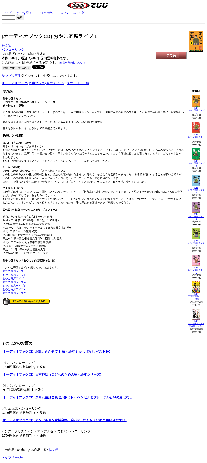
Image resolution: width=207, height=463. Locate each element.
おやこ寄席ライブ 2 (14, 274)
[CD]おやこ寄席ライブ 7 (196, 270)
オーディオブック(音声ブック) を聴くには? (33, 83)
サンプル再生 (11, 75)
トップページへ (13, 457)
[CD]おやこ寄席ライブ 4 (196, 190)
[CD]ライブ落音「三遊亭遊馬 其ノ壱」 (196, 323)
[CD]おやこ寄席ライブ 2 (196, 136)
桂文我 (6, 45)
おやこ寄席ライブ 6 (14, 289)
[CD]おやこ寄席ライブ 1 (196, 110)
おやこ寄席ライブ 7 (14, 293)
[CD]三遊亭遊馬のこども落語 (196, 296)
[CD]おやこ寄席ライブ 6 (196, 243)
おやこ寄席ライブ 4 (14, 282)
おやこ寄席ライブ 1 (14, 271)
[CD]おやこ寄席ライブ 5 (196, 216)
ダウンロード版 (78, 83)
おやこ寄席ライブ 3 (14, 278)
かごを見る (24, 13)
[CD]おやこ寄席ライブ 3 (196, 163)
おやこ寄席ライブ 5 (14, 285)
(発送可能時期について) (73, 62)
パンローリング (13, 49)
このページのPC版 (71, 13)
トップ (6, 13)
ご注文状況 (45, 13)
